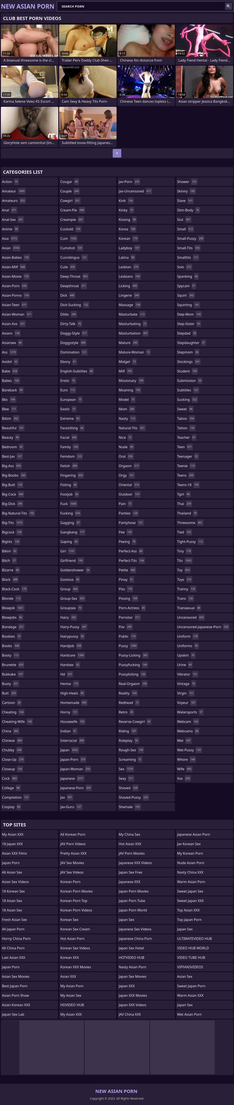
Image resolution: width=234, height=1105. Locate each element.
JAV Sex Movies (72, 862)
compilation (16, 797)
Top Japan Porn (189, 919)
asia (10, 238)
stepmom (188, 352)
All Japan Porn (13, 929)
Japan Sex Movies (132, 976)
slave (185, 200)
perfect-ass (131, 551)
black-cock (15, 589)
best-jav (12, 456)
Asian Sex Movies (15, 976)
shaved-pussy (134, 797)
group (69, 589)
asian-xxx (14, 324)
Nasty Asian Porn (132, 967)
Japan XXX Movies (133, 995)
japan (69, 750)
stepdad (187, 333)
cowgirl (70, 200)
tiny (184, 551)
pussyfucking (133, 665)
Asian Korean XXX (16, 1005)
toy (184, 570)
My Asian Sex (71, 995)
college (11, 788)
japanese (72, 778)
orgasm (129, 466)
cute (68, 267)
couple (70, 191)
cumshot (71, 248)
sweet (185, 409)
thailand (187, 513)
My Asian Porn (72, 986)
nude (126, 447)
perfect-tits (132, 560)
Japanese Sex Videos (135, 929)
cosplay (11, 807)
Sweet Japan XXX (190, 900)
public (128, 636)
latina (127, 257)
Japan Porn (11, 862)
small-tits (189, 248)
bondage (13, 627)
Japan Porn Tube (132, 900)
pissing (128, 598)
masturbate (132, 314)
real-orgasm (133, 683)
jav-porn (129, 181)
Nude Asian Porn (190, 862)
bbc (9, 399)
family (69, 447)
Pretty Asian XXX (73, 853)
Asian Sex (184, 976)
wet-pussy (189, 750)
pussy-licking (134, 655)
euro (68, 390)
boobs (11, 646)
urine (185, 665)
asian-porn (15, 286)
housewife (73, 721)
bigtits (11, 541)
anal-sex (13, 219)
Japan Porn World (133, 910)
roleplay (129, 740)
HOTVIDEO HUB (131, 957)
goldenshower (75, 570)
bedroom (13, 447)
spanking (188, 276)
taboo (186, 418)
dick (67, 295)
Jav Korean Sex (189, 844)
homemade (74, 702)
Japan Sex (126, 919)
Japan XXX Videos (132, 1005)
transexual (189, 608)
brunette (13, 665)
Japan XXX (127, 986)
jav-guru (71, 807)
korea (127, 229)
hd (66, 674)
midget (128, 361)
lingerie (129, 295)
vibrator (188, 674)
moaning (130, 390)
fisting (69, 485)
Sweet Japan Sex (190, 891)
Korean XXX (69, 957)
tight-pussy (190, 541)
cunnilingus (74, 257)
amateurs (14, 200)
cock (10, 778)
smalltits (188, 257)
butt (9, 693)
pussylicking (132, 674)
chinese (12, 740)
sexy (126, 778)
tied (184, 532)
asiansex (12, 342)
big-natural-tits (18, 513)
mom (127, 409)
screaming (130, 759)
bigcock (12, 532)
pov (126, 627)
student (187, 371)
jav (66, 797)
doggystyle (73, 342)
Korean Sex (69, 919)
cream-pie (72, 210)
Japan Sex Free (130, 872)
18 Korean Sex (13, 891)
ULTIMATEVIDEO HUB (194, 938)
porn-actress (132, 608)
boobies (12, 636)
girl (68, 551)
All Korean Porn (72, 834)
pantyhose (131, 522)
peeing (127, 541)
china (10, 731)
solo (184, 267)
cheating (13, 712)
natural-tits (132, 428)
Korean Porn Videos (76, 910)
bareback (13, 390)
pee (126, 532)
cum (69, 238)
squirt (186, 295)
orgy (127, 475)
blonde (12, 598)
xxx (184, 778)
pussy (128, 646)
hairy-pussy (74, 627)
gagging (70, 522)
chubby (12, 750)
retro (126, 712)
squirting (188, 305)
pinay (126, 579)
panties (129, 513)
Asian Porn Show (15, 995)
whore (186, 759)
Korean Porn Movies (76, 891)
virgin (186, 693)
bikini (9, 551)
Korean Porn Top (73, 900)
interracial (72, 740)
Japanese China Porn (135, 938)
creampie (72, 219)
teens (186, 475)
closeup (12, 769)
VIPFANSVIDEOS (190, 967)
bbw (9, 409)
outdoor (130, 494)
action (10, 181)
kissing (128, 219)
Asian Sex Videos (15, 881)
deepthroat (73, 286)
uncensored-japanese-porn (203, 627)
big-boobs (14, 475)
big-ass (12, 466)
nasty (127, 418)
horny (69, 712)
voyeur (187, 702)
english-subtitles (77, 371)
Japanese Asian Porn (193, 834)
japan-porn (73, 759)
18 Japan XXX (12, 844)
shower (187, 181)
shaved (129, 788)
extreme (70, 418)
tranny (186, 589)
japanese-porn (76, 788)
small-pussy (191, 238)
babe (10, 371)
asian (11, 248)
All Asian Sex (12, 872)
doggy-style (74, 333)
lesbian (129, 267)
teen (185, 447)
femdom (71, 456)
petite (127, 570)
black (10, 579)
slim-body (188, 210)
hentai (69, 683)
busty (10, 683)
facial (69, 437)
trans (185, 598)
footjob (69, 494)
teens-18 (188, 485)
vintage (186, 683)
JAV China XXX (130, 1014)
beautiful (13, 428)
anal (9, 210)
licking (128, 286)
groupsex (71, 608)
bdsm (10, 418)
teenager (188, 456)
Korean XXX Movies (75, 967)
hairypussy (72, 636)
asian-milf (14, 267)
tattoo (186, 428)
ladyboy (129, 248)
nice (125, 437)
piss (126, 589)
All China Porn (13, 948)
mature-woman (135, 352)
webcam (188, 721)
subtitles (188, 390)
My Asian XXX (12, 834)
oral (126, 456)
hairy (68, 617)
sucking (187, 399)
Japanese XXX (129, 881)
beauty (11, 437)
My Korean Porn (190, 853)
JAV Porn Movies (132, 853)
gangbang (73, 532)
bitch (9, 560)
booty (10, 655)
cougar (69, 181)
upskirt (186, 655)
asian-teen (15, 305)
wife (184, 769)
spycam (186, 286)
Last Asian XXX (13, 957)
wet (184, 740)
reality (128, 693)
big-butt (12, 485)
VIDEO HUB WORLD (193, 948)
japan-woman (75, 769)
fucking (70, 513)
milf (126, 371)
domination (74, 352)
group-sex (72, 598)
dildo (68, 314)
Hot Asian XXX (130, 844)
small (185, 229)
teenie (186, 466)
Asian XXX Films (14, 853)
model (127, 399)
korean (129, 238)
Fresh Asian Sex (14, 919)
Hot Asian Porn (72, 938)
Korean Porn (70, 881)
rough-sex (131, 750)
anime (10, 229)
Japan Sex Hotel (131, 948)
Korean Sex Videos (75, 948)
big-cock (13, 494)
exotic (68, 409)
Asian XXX (68, 976)
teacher (187, 437)
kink (126, 200)
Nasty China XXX (190, 872)
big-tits (12, 522)
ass (9, 352)
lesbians (130, 276)
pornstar (130, 617)
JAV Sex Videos (72, 872)
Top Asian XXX (188, 910)
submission (190, 380)
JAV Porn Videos (73, 844)
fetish (69, 466)
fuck (68, 504)
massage (130, 305)
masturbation (134, 333)
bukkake (13, 674)
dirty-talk (71, 324)
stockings (189, 361)
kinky (126, 210)
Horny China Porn (16, 938)
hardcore (72, 655)
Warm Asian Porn (191, 881)
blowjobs (12, 617)
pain (125, 504)
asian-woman (17, 314)
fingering (72, 475)
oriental (129, 485)
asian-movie (16, 276)
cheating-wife (17, 721)
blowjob (13, 608)
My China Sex (129, 834)
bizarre (11, 570)
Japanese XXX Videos (135, 862)
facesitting (72, 428)
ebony (68, 361)
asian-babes (16, 257)
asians (11, 333)
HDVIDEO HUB (72, 1005)
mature (129, 342)
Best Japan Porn (15, 986)
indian (68, 731)
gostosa (70, 579)
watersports (190, 712)
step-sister (189, 324)
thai (184, 504)
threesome (190, 522)
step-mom (189, 314)
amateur (14, 191)
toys (184, 579)
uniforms (188, 646)
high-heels (72, 693)
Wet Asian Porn (189, 1014)
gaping (69, 541)
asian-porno (16, 295)
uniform (188, 636)
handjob (71, 646)
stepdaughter (191, 342)
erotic (68, 380)
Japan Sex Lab (13, 1014)
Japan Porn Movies (134, 891)
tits (184, 560)
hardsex (70, 665)
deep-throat (74, 276)
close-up (13, 759)
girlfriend (72, 560)
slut (184, 219)
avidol (10, 361)
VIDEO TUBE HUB (191, 957)
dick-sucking (74, 305)
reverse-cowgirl (135, 721)
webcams (188, 731)
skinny (186, 191)
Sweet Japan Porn (191, 986)
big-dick (12, 504)
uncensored (191, 617)
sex (126, 769)
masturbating (133, 324)
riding (128, 731)
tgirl (184, 494)
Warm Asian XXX (190, 995)
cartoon (12, 702)
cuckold (71, 229)
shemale (130, 807)
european (71, 399)
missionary (131, 380)
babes (11, 380)
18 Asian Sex (12, 900)
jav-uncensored (135, 191)
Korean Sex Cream (75, 929)
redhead (129, 702)
